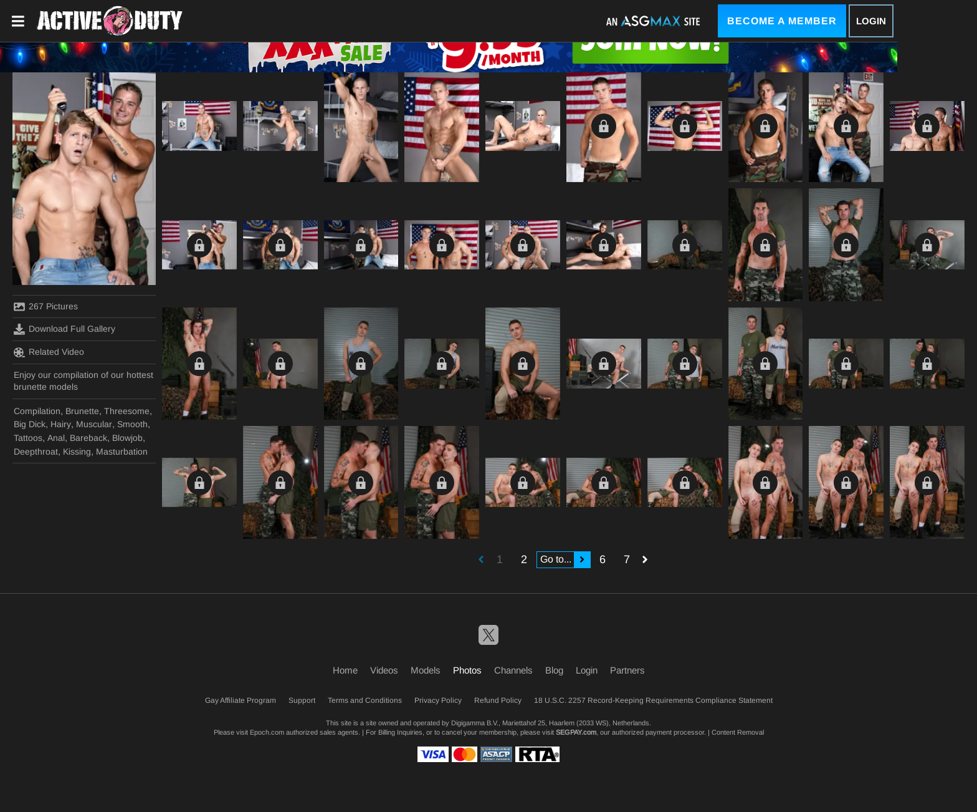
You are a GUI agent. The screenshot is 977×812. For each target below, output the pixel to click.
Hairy (60, 424)
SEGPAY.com (576, 732)
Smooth (132, 424)
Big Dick (29, 424)
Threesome (127, 411)
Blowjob (127, 438)
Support (301, 700)
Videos (384, 670)
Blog (554, 670)
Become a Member (782, 21)
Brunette (82, 411)
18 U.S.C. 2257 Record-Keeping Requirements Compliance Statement (653, 700)
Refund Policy (498, 700)
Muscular (94, 424)
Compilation (37, 411)
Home (345, 670)
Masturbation (122, 452)
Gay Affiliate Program (240, 700)
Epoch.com (267, 732)
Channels (513, 670)
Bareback (88, 438)
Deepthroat (36, 452)
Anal (56, 438)
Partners (627, 670)
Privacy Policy (438, 700)
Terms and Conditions (365, 700)
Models (426, 670)
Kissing (77, 452)
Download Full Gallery (64, 329)
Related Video (49, 352)
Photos (467, 670)
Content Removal (738, 732)
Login (871, 21)
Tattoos (28, 438)
